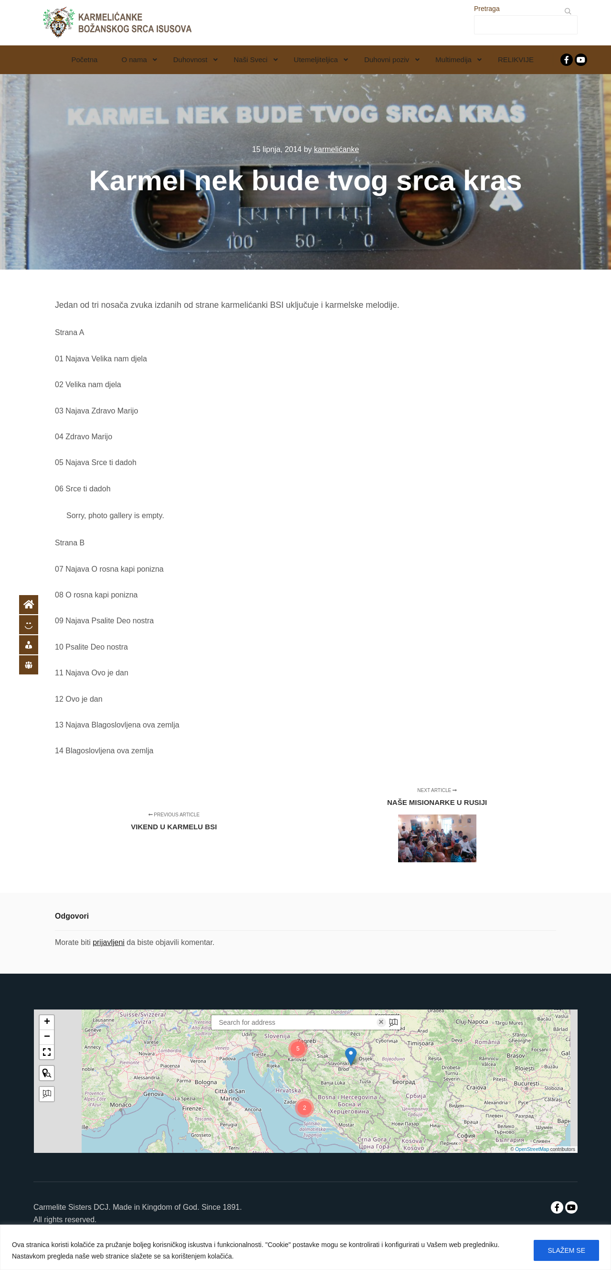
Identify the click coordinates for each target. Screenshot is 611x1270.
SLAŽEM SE (566, 1250)
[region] (305, 1247)
